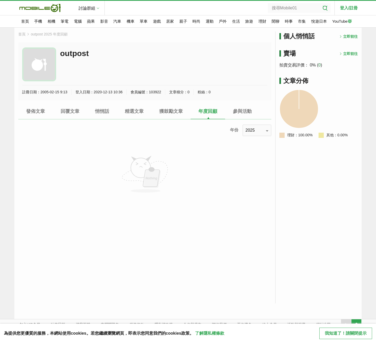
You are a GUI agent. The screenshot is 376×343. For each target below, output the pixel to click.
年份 (234, 130)
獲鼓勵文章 (171, 111)
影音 (104, 21)
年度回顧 (207, 111)
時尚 (196, 21)
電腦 (78, 21)
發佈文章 (35, 111)
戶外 (223, 21)
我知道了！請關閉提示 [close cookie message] (346, 333)
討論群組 (87, 8)
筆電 (64, 21)
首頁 (25, 21)
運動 (210, 21)
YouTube (342, 21)
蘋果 (91, 21)
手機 (38, 21)
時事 (289, 21)
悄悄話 (102, 111)
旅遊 (249, 21)
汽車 (117, 21)
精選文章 (134, 111)
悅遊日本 (319, 21)
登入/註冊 (349, 8)
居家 (170, 21)
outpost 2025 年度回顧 (49, 34)
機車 (130, 21)
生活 (236, 21)
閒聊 (275, 21)
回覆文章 (70, 111)
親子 (183, 21)
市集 (302, 21)
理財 (262, 21)
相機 (51, 21)
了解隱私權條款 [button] (209, 333)
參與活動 (242, 111)
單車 (144, 21)
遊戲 (157, 21)
